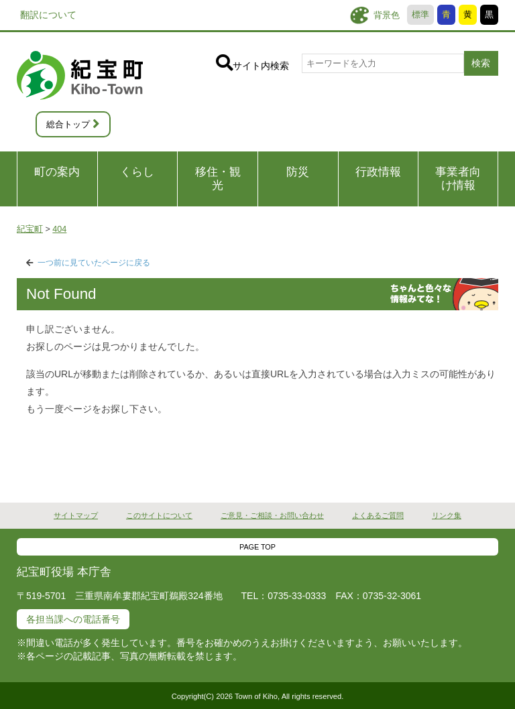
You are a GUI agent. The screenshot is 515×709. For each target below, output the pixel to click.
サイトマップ (76, 515)
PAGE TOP (257, 547)
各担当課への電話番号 (73, 619)
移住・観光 (218, 179)
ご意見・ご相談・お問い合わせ (272, 515)
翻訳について (48, 14)
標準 (420, 14)
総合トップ (68, 124)
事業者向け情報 (458, 179)
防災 (297, 172)
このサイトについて (159, 515)
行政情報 (378, 172)
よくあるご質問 (378, 515)
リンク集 (446, 515)
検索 (480, 63)
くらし (137, 172)
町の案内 (57, 172)
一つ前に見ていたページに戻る (94, 262)
